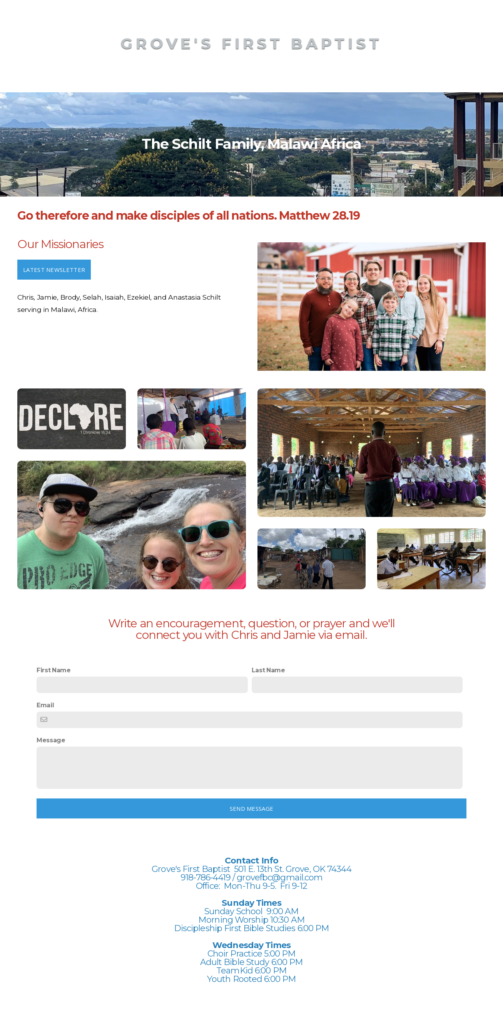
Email (45, 705)
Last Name (268, 670)
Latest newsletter (54, 269)
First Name (54, 670)
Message (51, 740)
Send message (252, 808)
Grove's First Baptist (251, 43)
